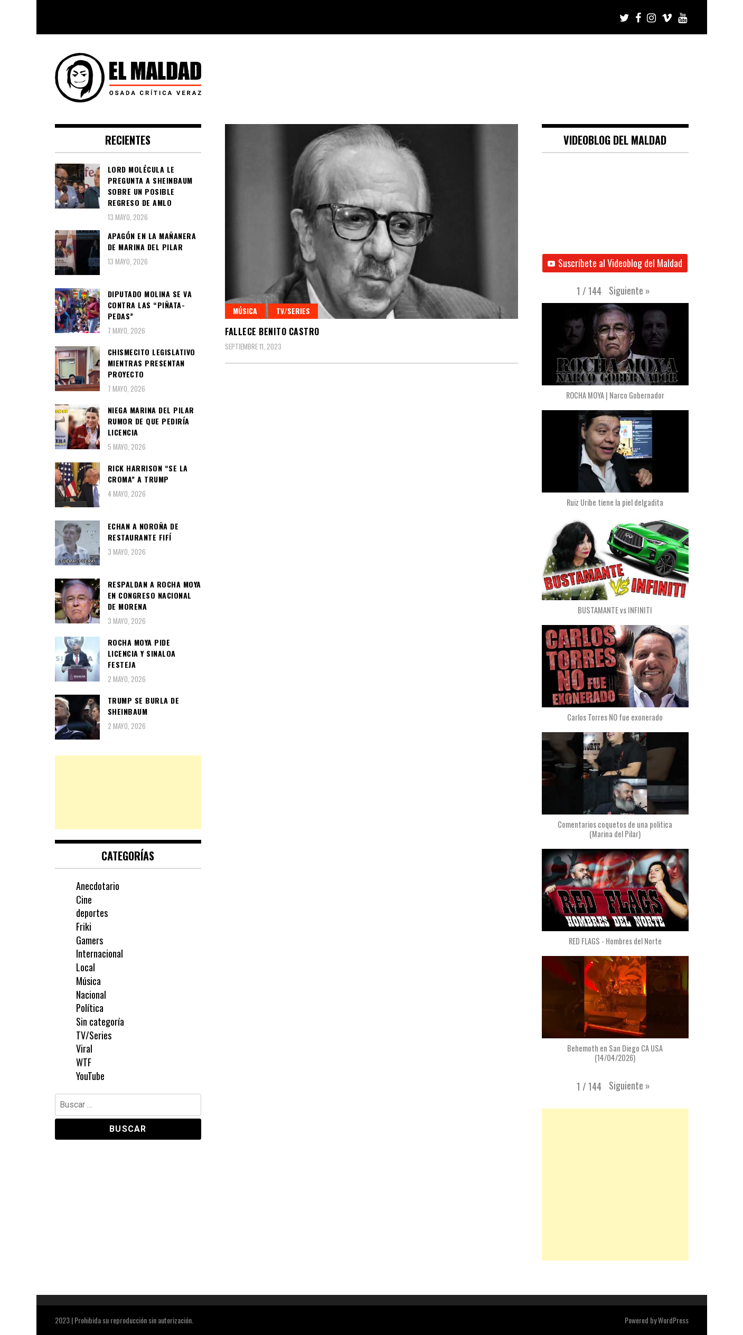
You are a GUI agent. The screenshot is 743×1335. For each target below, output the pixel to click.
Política (90, 1008)
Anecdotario (97, 886)
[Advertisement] (128, 792)
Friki (83, 926)
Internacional (99, 953)
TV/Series (293, 310)
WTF (83, 1062)
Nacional (91, 994)
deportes (92, 913)
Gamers (89, 940)
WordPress (673, 1319)
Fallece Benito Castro (272, 331)
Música (245, 310)
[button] (629, 290)
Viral (84, 1048)
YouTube (90, 1076)
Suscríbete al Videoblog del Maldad (615, 263)
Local (85, 967)
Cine (84, 899)
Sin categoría (100, 1021)
